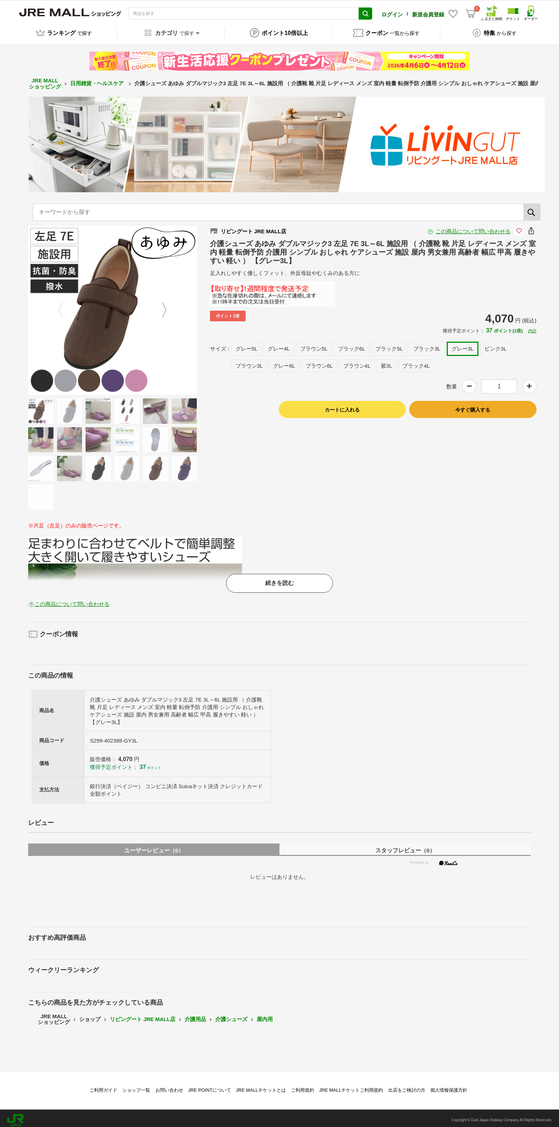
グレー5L (247, 345)
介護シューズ (231, 1015)
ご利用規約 (302, 1086)
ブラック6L (351, 345)
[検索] (531, 208)
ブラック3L (427, 345)
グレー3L (463, 345)
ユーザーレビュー (153, 847)
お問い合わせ (169, 1086)
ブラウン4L (357, 362)
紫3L (386, 362)
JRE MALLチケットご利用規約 (351, 1086)
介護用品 (195, 1015)
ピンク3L (495, 345)
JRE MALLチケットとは (261, 1086)
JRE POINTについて (209, 1086)
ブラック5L (389, 345)
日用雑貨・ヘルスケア (97, 80)
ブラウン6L (319, 362)
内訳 (532, 327)
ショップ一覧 (136, 1086)
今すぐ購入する (472, 406)
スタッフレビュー (405, 847)
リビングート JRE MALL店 (142, 1015)
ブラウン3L (249, 362)
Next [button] (160, 306)
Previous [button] (65, 306)
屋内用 (265, 1015)
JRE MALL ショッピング (45, 79)
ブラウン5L (314, 345)
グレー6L (284, 362)
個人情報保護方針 (448, 1086)
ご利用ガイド (103, 1086)
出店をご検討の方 (406, 1086)
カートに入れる (342, 406)
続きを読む (279, 579)
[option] (112, 306)
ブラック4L (416, 362)
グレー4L (279, 345)
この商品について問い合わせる (473, 227)
